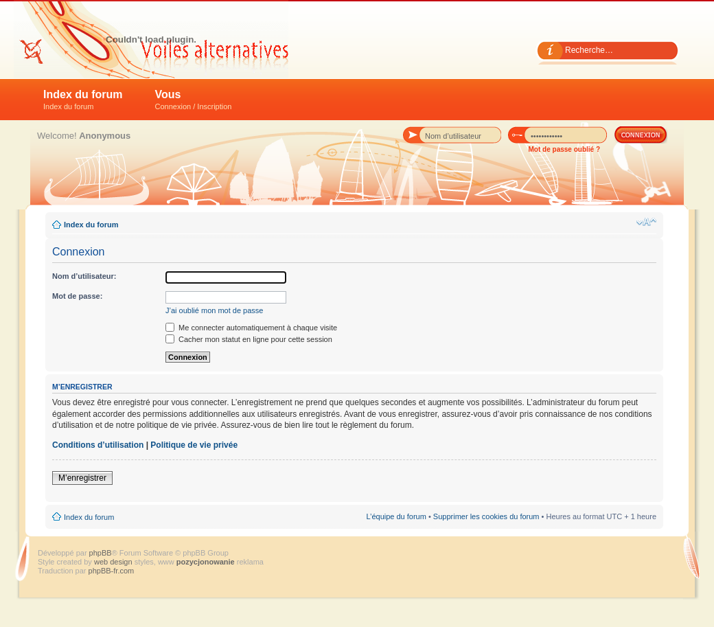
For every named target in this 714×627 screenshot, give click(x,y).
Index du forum (83, 100)
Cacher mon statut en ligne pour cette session (248, 339)
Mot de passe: (77, 296)
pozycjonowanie (205, 562)
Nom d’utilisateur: (84, 276)
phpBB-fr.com (112, 571)
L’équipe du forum (396, 516)
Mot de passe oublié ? (564, 149)
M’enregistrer (82, 478)
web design (114, 562)
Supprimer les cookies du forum (486, 516)
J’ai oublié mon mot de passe (214, 310)
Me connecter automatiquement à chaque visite (251, 327)
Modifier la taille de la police (646, 222)
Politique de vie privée (194, 445)
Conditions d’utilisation (97, 445)
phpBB (100, 553)
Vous (193, 100)
